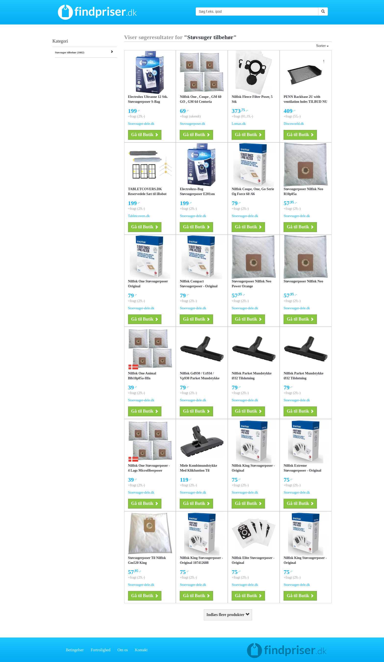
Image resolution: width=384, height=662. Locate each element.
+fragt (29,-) (136, 116)
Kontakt (141, 650)
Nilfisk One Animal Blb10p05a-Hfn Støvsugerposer (142, 378)
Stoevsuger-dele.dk (141, 124)
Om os (123, 650)
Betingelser (75, 650)
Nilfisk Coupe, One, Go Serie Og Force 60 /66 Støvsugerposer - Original (253, 194)
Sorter (322, 46)
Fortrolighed (100, 650)
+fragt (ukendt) (190, 116)
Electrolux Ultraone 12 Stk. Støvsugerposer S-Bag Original (148, 101)
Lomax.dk (239, 124)
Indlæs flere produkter (227, 615)
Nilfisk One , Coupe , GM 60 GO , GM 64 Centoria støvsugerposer (200, 101)
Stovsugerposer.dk (192, 124)
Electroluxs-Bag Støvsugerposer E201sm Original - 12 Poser (197, 194)
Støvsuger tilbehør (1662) (69, 52)
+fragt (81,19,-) (242, 116)
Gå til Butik (144, 134)
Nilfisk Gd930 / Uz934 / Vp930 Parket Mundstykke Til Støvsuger (199, 378)
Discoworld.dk (294, 124)
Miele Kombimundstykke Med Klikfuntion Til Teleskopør (198, 470)
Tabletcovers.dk (139, 216)
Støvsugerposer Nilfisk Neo (303, 281)
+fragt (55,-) (292, 116)
